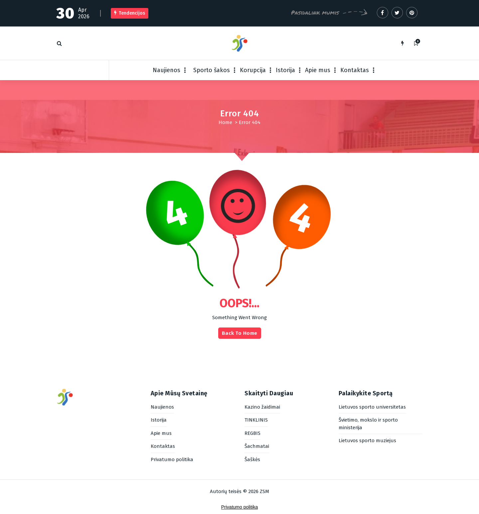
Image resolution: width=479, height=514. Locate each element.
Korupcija (253, 70)
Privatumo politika (239, 507)
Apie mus (317, 70)
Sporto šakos (211, 70)
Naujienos (166, 70)
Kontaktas (354, 70)
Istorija (285, 70)
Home (225, 122)
